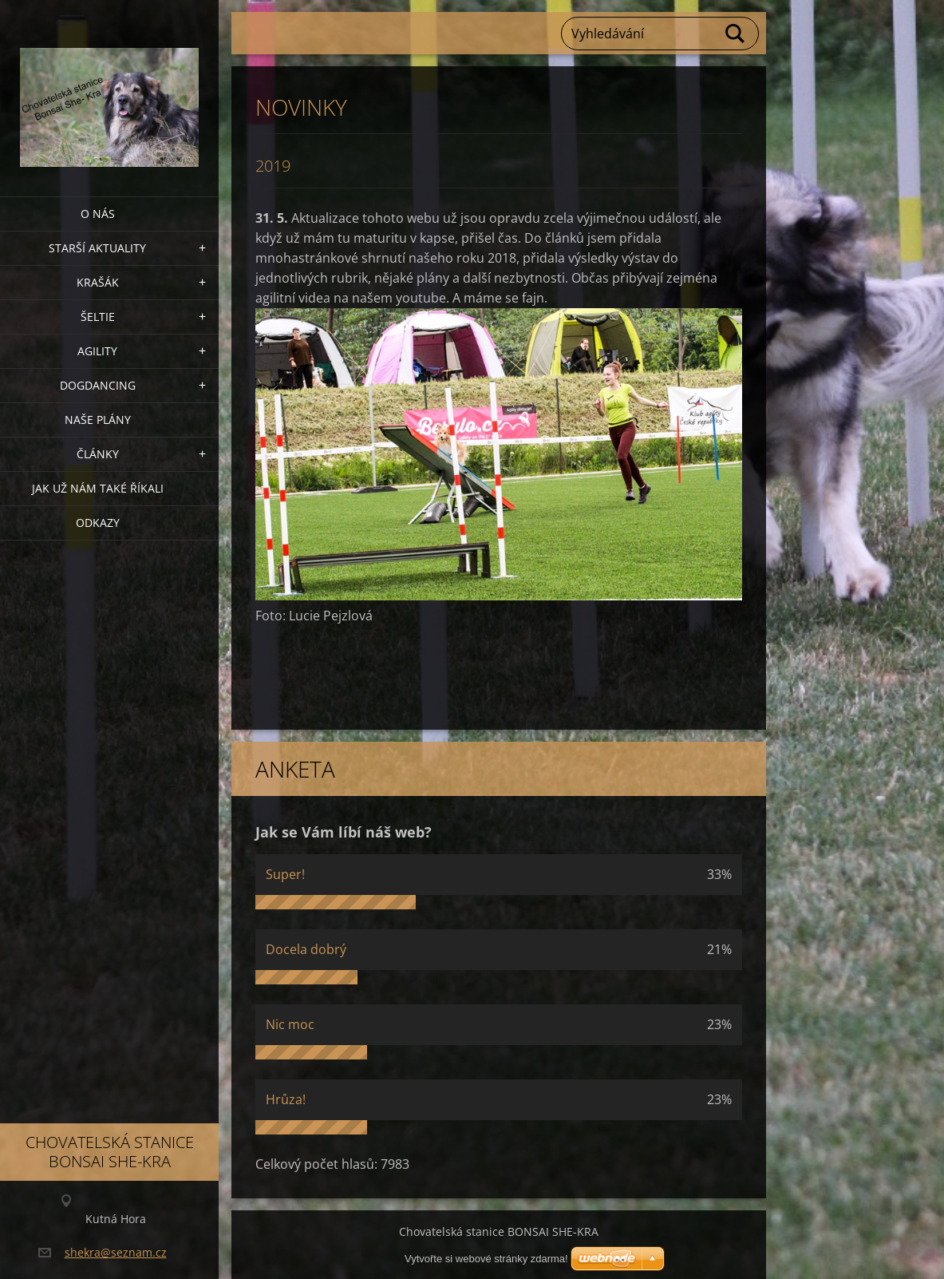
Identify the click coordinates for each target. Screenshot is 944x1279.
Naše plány (98, 419)
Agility (97, 350)
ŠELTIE (98, 316)
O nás (98, 213)
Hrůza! (286, 1099)
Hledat (735, 34)
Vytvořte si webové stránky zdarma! (486, 1259)
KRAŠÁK (98, 282)
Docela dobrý (306, 949)
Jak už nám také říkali (98, 488)
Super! (285, 874)
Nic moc (290, 1024)
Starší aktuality (97, 247)
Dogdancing (98, 385)
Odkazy (98, 522)
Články (98, 453)
